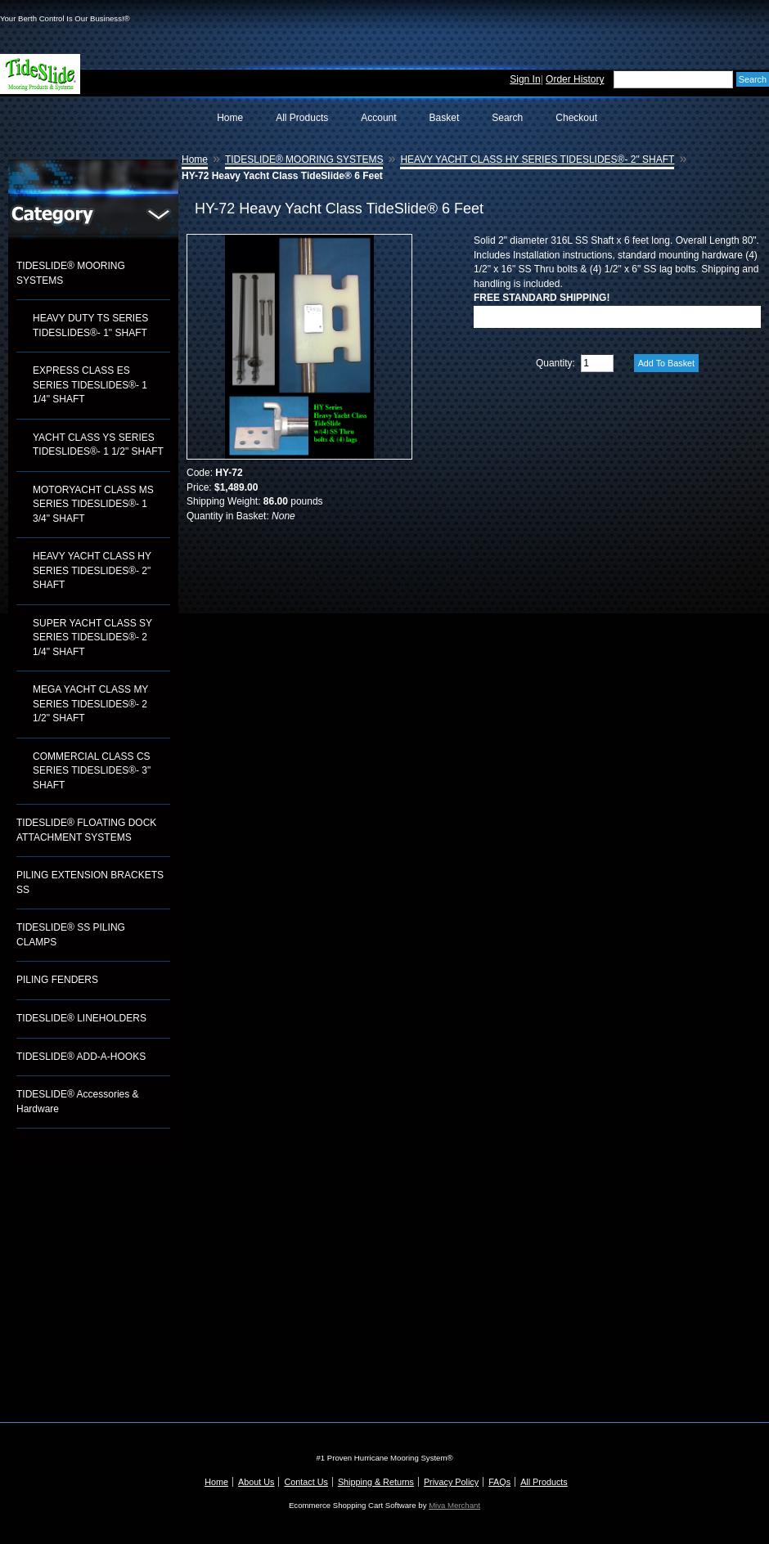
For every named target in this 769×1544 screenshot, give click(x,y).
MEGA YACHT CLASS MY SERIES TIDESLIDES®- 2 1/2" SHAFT (90, 704)
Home (230, 117)
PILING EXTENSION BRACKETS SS (90, 882)
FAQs (499, 1482)
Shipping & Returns (376, 1482)
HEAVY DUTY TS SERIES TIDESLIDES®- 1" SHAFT (90, 325)
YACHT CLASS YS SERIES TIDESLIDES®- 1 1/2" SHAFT (98, 445)
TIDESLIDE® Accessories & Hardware (77, 1101)
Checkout (576, 117)
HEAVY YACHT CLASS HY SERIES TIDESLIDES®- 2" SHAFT (92, 570)
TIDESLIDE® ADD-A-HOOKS (81, 1056)
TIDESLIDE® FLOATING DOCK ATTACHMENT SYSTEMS (86, 830)
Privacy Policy (451, 1482)
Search (507, 117)
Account (378, 117)
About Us (256, 1482)
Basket (444, 117)
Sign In (525, 79)
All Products (302, 117)
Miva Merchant (454, 1505)
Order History (575, 79)
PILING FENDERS (57, 979)
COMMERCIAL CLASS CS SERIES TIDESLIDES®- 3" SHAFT (92, 771)
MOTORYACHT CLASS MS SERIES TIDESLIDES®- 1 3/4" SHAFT (93, 504)
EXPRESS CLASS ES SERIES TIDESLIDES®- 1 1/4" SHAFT (90, 385)
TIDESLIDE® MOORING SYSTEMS (70, 273)
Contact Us (305, 1482)
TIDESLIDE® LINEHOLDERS (81, 1018)
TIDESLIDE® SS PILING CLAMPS (70, 935)
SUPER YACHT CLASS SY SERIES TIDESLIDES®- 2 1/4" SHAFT (92, 637)
